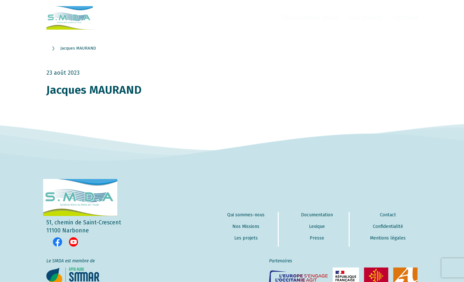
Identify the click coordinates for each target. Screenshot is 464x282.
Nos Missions (245, 226)
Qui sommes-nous (310, 18)
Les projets (366, 18)
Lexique (317, 226)
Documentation (317, 215)
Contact (405, 18)
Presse (317, 238)
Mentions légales (388, 238)
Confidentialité (388, 226)
